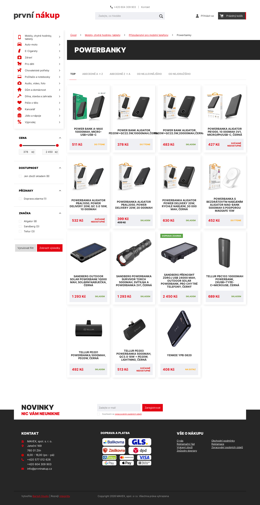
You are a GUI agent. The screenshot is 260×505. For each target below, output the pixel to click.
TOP (73, 73)
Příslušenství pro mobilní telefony (148, 35)
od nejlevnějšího (149, 73)
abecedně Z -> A (120, 73)
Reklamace (217, 448)
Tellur (29, 231)
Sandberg (31, 226)
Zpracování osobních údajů (227, 451)
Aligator (30, 221)
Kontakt (145, 7)
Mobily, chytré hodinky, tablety (102, 35)
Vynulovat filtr (26, 248)
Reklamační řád (186, 448)
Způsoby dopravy (187, 454)
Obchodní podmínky (223, 444)
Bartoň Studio (40, 500)
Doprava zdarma (35, 198)
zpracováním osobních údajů (128, 418)
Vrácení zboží (185, 451)
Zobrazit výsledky (49, 248)
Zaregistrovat (152, 411)
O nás (180, 444)
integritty (64, 500)
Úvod (73, 35)
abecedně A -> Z (92, 73)
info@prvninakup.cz (39, 472)
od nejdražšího (179, 73)
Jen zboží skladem (36, 176)
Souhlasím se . (122, 418)
